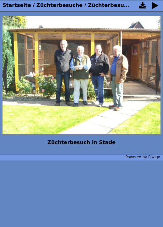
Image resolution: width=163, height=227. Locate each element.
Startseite (17, 5)
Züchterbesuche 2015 (119, 5)
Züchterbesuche (59, 5)
